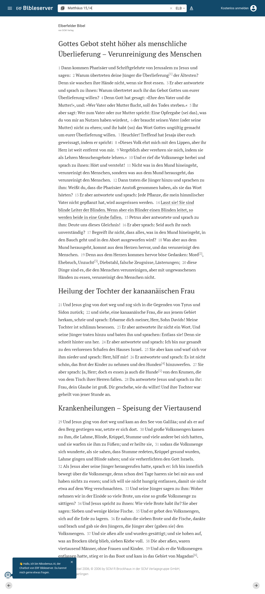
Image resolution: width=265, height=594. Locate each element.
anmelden (210, 52)
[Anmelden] (253, 8)
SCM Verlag (26, 30)
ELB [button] (181, 8)
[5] (129, 378)
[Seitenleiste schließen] (180, 308)
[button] (10, 8)
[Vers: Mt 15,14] (219, 23)
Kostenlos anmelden (235, 8)
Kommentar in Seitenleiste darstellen (218, 130)
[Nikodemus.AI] (8, 575)
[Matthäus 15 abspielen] (224, 210)
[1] (128, 74)
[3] (130, 261)
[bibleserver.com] (34, 8)
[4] (132, 370)
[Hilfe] (259, 32)
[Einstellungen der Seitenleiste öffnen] (253, 32)
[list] (224, 147)
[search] (118, 8)
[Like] (189, 32)
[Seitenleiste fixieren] (180, 19)
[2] (89, 261)
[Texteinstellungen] (191, 8)
